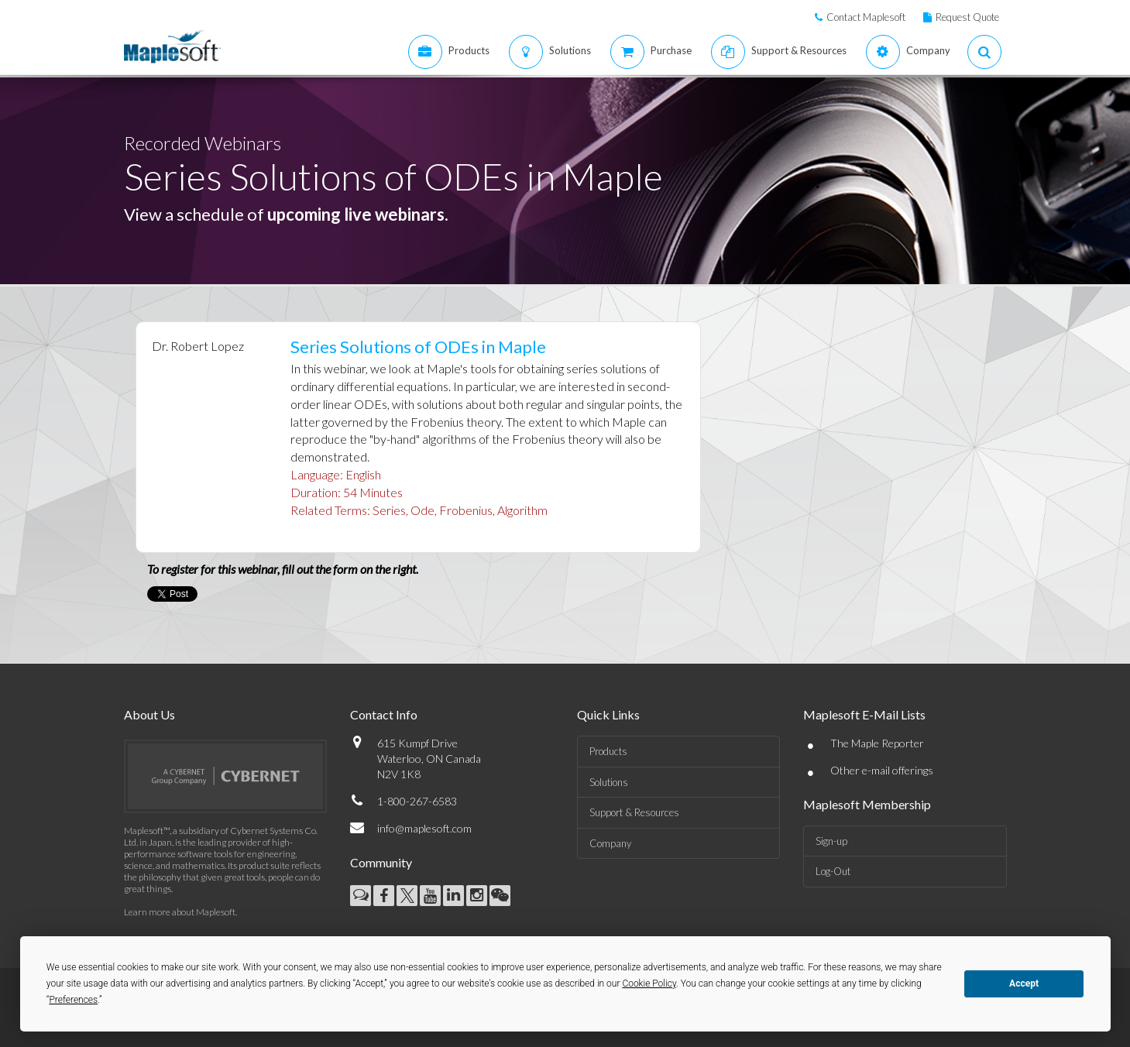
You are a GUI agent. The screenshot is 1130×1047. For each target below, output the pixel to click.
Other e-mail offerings (881, 770)
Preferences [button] (73, 999)
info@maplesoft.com (424, 828)
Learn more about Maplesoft (179, 912)
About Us (149, 714)
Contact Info (383, 714)
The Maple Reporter (877, 743)
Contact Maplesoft (865, 17)
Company (610, 843)
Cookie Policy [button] (649, 983)
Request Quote (967, 17)
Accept (1024, 983)
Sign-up (831, 841)
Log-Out (833, 871)
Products (608, 751)
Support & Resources (634, 812)
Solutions (608, 782)
